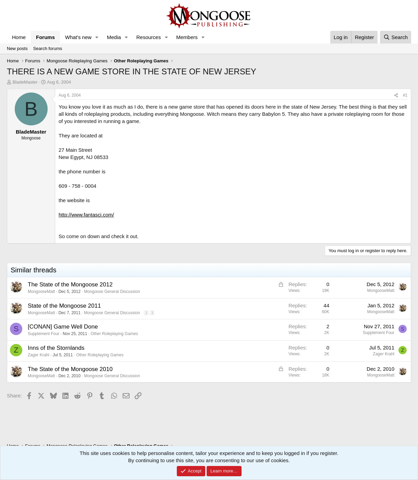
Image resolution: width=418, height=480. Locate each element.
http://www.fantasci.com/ (86, 215)
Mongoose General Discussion (112, 291)
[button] (97, 37)
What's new (78, 37)
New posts (17, 48)
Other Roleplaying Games (114, 333)
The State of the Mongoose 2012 (70, 284)
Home (19, 37)
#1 (405, 95)
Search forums (47, 48)
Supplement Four (43, 333)
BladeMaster (25, 82)
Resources (148, 37)
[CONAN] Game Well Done (63, 326)
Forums (45, 37)
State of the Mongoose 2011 (64, 306)
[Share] (396, 95)
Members (187, 37)
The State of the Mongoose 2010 (70, 369)
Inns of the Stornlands (56, 348)
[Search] (395, 37)
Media (114, 37)
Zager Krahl (38, 355)
